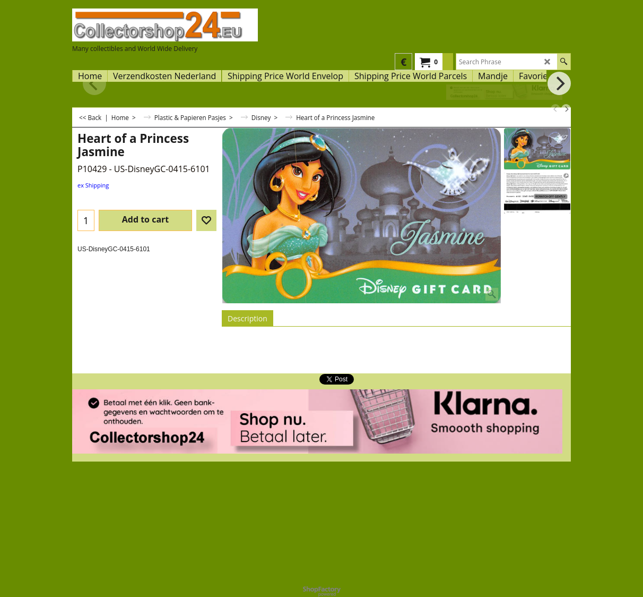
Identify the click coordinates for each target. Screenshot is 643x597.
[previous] (555, 109)
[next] (566, 109)
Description (247, 318)
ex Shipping (93, 185)
